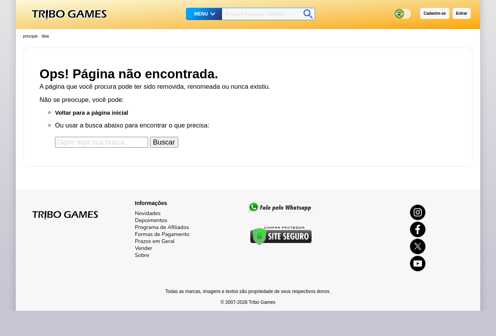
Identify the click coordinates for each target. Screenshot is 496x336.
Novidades (147, 213)
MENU (201, 14)
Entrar (461, 13)
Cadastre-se (435, 13)
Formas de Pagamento (162, 234)
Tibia (45, 36)
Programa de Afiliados (162, 227)
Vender (143, 248)
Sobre (142, 255)
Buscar (164, 142)
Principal (30, 36)
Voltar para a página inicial (91, 112)
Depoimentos (151, 220)
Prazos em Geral (155, 241)
